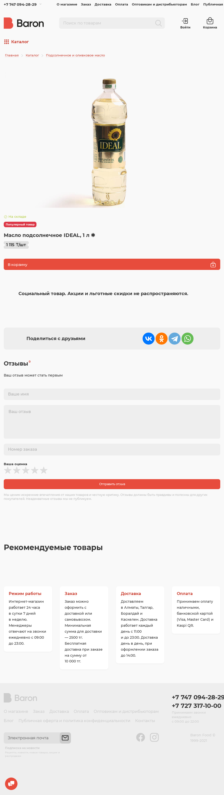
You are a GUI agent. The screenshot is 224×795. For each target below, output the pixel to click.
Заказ (86, 4)
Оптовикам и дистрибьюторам (159, 4)
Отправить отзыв (112, 484)
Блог (195, 4)
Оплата (121, 4)
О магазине (67, 4)
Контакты (145, 720)
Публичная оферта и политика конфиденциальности (74, 720)
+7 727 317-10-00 (196, 705)
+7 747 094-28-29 (20, 4)
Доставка (103, 4)
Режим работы (25, 593)
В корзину (112, 264)
